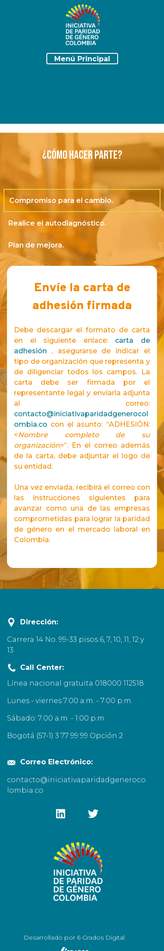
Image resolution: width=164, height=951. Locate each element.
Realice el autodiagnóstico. (57, 223)
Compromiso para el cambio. (71, 201)
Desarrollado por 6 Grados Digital (74, 937)
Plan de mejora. (36, 245)
